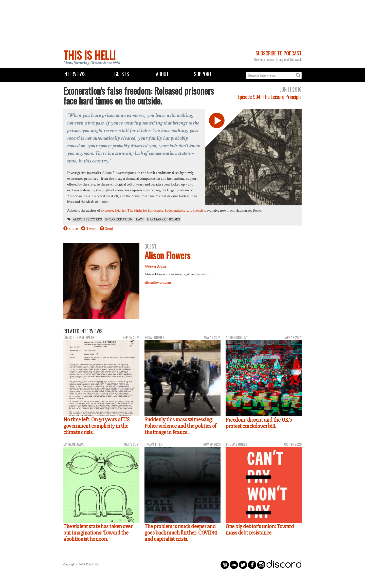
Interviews (74, 74)
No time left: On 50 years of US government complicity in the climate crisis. (96, 426)
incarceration (119, 219)
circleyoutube (225, 564)
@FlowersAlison (155, 266)
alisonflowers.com (157, 282)
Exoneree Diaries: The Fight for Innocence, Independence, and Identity (153, 210)
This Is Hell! (89, 55)
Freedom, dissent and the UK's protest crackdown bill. (259, 423)
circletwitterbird (243, 564)
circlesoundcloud (234, 564)
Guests (121, 74)
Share (73, 228)
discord (284, 564)
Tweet (91, 228)
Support (203, 74)
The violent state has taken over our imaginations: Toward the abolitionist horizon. (97, 532)
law (140, 219)
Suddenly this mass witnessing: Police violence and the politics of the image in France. (180, 426)
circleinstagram (261, 564)
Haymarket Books (163, 219)
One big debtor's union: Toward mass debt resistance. (260, 529)
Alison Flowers (87, 219)
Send (109, 228)
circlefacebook (252, 564)
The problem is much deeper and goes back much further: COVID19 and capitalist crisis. (180, 532)
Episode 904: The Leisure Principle (270, 96)
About (162, 74)
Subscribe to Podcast (279, 53)
